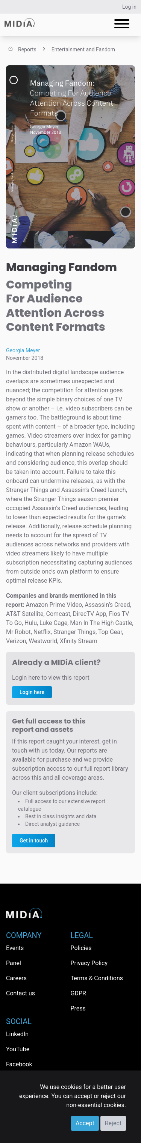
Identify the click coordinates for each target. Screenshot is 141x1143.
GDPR (78, 993)
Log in (129, 7)
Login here (32, 692)
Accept (85, 1123)
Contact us (20, 993)
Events (15, 948)
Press (78, 1008)
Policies (81, 948)
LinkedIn (17, 1034)
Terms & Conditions (97, 978)
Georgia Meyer (23, 350)
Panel (13, 963)
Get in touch (34, 841)
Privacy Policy (89, 963)
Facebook (19, 1064)
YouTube (17, 1049)
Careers (16, 978)
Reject (113, 1123)
